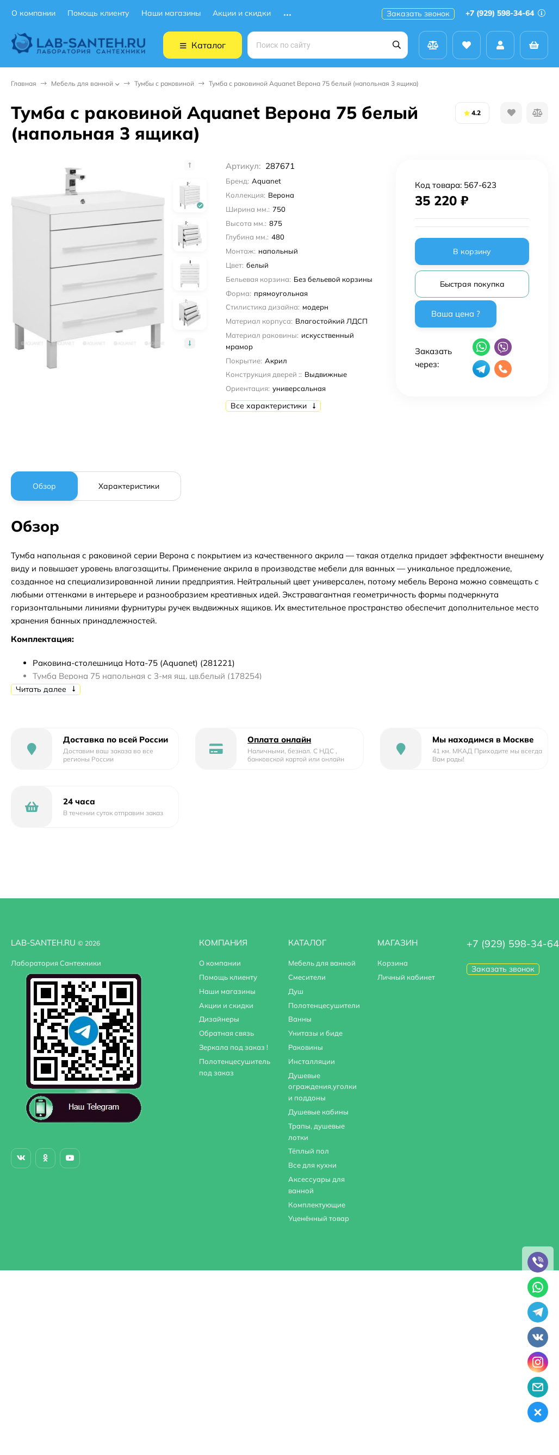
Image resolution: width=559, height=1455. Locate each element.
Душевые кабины (318, 1111)
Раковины (305, 1047)
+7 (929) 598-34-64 (505, 13)
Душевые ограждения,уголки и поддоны (322, 1087)
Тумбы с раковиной (164, 83)
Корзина (392, 963)
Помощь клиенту (98, 13)
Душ (295, 991)
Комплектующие (316, 1204)
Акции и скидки (242, 13)
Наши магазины (171, 13)
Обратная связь (226, 1033)
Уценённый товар (318, 1218)
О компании (33, 13)
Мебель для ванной (82, 83)
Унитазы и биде (315, 1033)
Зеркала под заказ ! (233, 1047)
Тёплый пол (308, 1151)
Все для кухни (312, 1165)
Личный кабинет (406, 977)
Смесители (307, 977)
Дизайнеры (219, 1019)
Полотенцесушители (324, 1005)
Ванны (300, 1019)
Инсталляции (311, 1061)
